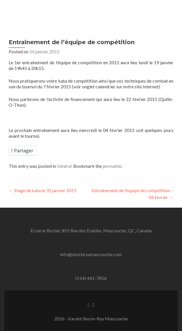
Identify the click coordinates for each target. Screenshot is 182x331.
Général (64, 166)
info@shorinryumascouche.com (91, 254)
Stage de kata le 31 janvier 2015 (42, 190)
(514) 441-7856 (91, 278)
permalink (112, 166)
